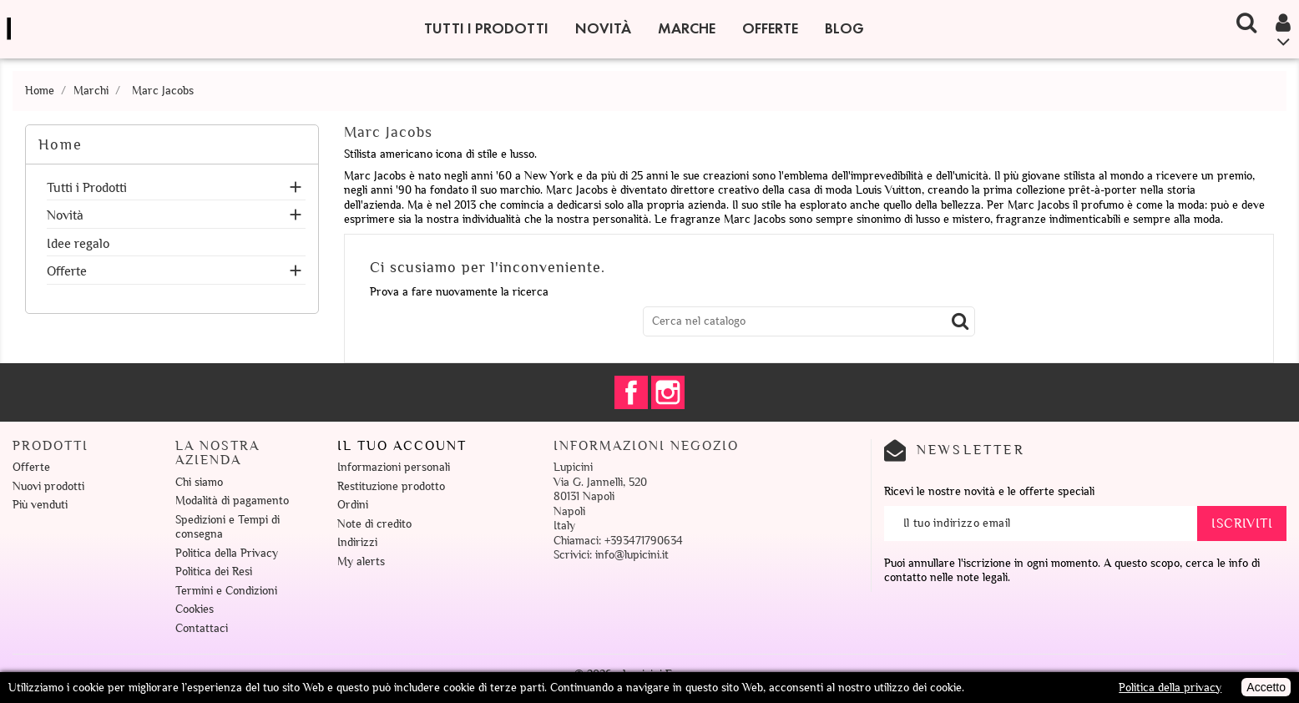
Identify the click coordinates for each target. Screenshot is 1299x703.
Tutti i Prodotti (486, 28)
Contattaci (201, 628)
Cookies (194, 609)
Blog (844, 28)
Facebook (631, 392)
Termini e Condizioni (226, 590)
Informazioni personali (393, 467)
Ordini (352, 504)
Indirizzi (357, 542)
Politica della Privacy (226, 553)
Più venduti (40, 504)
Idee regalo (78, 244)
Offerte (770, 28)
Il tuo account (402, 445)
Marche (686, 28)
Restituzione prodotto (391, 486)
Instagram (668, 392)
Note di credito (374, 524)
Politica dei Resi (213, 571)
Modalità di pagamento (232, 500)
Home (60, 144)
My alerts (361, 561)
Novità (603, 28)
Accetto (1266, 687)
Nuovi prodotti (48, 486)
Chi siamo (199, 482)
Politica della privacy (1170, 687)
